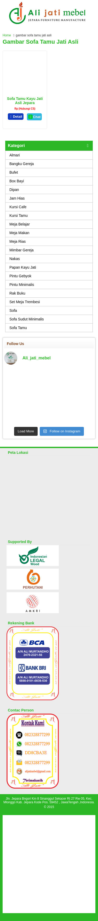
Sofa (13, 310)
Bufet (13, 172)
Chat (34, 117)
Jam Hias (17, 198)
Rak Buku (17, 293)
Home (7, 35)
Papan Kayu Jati (22, 267)
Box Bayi (16, 181)
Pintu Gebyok (20, 276)
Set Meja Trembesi (24, 302)
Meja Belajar (19, 224)
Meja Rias (17, 241)
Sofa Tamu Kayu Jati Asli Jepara (25, 101)
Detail (15, 116)
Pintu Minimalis (21, 284)
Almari (14, 155)
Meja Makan (19, 233)
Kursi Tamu (18, 215)
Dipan (14, 190)
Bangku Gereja (21, 164)
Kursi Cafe (17, 207)
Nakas (14, 259)
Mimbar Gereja (21, 250)
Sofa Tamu (18, 328)
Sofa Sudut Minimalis (26, 319)
